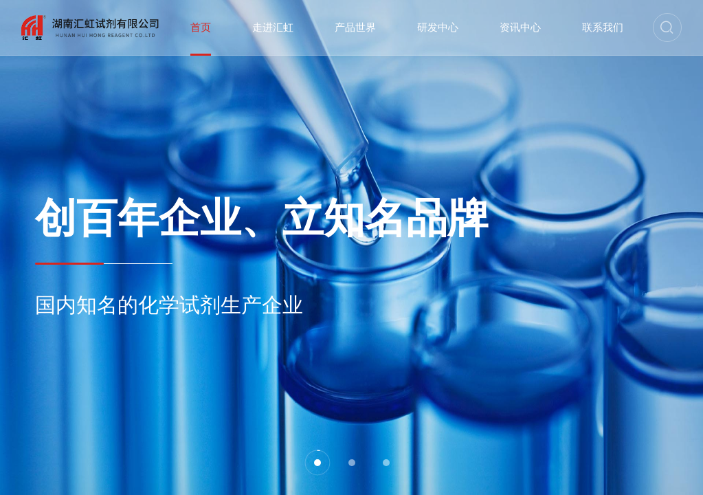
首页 (200, 27)
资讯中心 (520, 27)
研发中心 (437, 27)
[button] (317, 462)
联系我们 (602, 27)
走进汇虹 (272, 27)
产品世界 (355, 27)
